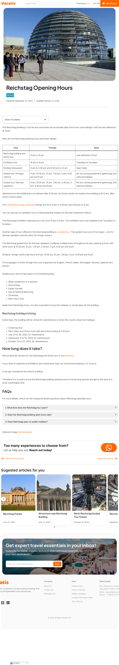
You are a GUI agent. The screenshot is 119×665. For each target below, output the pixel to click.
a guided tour (63, 232)
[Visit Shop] (109, 3)
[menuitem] (83, 3)
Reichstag (10, 95)
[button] (45, 120)
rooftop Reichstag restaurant (21, 205)
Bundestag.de (25, 432)
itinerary (70, 355)
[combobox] (47, 3)
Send (57, 564)
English (15, 663)
